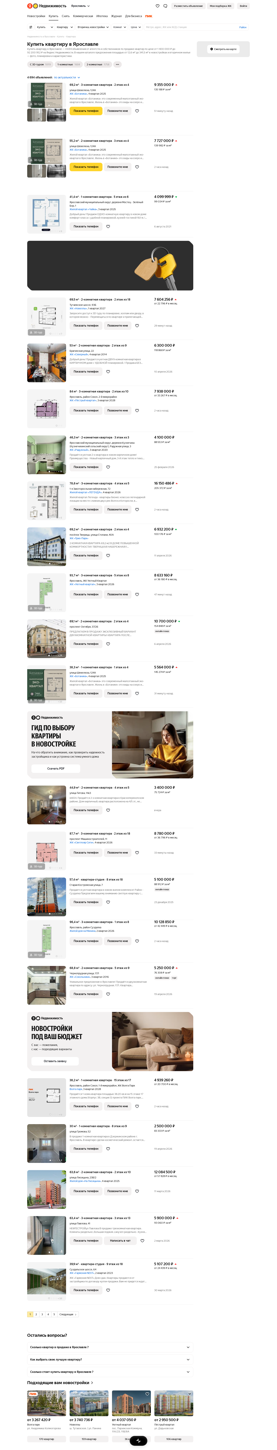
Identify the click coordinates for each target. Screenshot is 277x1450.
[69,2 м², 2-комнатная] (48, 548)
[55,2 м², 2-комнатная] (48, 165)
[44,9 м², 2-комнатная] (48, 807)
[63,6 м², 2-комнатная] (48, 1191)
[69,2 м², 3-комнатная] (48, 109)
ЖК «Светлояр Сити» (82, 842)
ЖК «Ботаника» (78, 93)
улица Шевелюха (79, 90)
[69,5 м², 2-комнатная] (48, 319)
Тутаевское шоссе (80, 304)
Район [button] (242, 27)
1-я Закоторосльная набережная (88, 488)
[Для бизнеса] (133, 16)
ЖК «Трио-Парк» (79, 538)
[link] (243, 6)
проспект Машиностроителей (87, 839)
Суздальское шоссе (81, 1269)
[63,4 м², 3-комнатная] (48, 1237)
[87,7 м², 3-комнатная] (48, 853)
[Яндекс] (30, 6)
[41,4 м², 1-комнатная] (48, 216)
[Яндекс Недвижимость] (49, 6)
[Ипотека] (102, 16)
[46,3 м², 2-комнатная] (48, 456)
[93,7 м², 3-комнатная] (48, 594)
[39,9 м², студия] (48, 1283)
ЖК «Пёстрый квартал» (83, 400)
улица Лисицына (79, 1177)
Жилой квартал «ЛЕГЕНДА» (86, 492)
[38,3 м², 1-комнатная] (48, 686)
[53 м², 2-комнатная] (48, 364)
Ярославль (76, 396)
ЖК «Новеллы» (78, 308)
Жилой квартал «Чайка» (83, 209)
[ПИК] (148, 16)
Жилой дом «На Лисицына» (85, 1181)
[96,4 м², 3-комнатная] (48, 941)
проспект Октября (80, 626)
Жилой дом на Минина (82, 931)
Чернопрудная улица (82, 973)
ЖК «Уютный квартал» (82, 584)
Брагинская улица (80, 350)
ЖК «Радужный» (79, 449)
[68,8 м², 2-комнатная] (48, 987)
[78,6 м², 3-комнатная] (48, 502)
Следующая (68, 1314)
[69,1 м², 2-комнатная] (48, 640)
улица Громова (78, 1131)
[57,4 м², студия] (48, 899)
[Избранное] (157, 6)
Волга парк (76, 1089)
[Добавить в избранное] (137, 111)
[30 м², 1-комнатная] (48, 1145)
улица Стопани (99, 534)
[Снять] (65, 16)
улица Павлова (78, 1223)
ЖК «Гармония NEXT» (82, 1273)
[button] (165, 6)
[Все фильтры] (30, 27)
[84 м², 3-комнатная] (48, 410)
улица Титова (77, 793)
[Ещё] (117, 64)
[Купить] (53, 16)
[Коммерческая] (83, 16)
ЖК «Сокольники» (80, 976)
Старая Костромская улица (85, 885)
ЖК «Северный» (79, 354)
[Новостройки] (37, 16)
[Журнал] (116, 16)
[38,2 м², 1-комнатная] (48, 1099)
